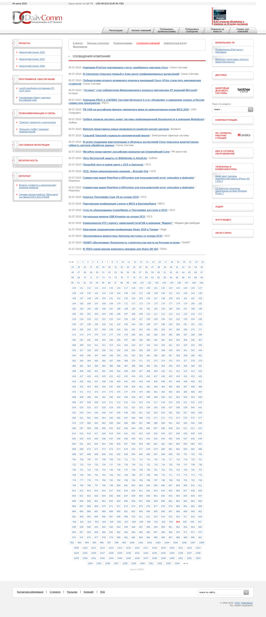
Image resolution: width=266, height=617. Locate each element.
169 (111, 303)
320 (163, 345)
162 (193, 298)
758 (74, 475)
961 (111, 532)
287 (185, 334)
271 (200, 329)
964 (133, 532)
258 (104, 329)
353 (141, 355)
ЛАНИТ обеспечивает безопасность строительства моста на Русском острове (131, 242)
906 (104, 516)
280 (133, 334)
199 (200, 308)
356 (163, 355)
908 (119, 516)
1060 (142, 563)
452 (74, 386)
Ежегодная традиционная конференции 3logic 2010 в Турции (120, 229)
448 (178, 381)
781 (111, 480)
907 (111, 516)
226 (133, 319)
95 (103, 282)
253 (200, 324)
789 (170, 480)
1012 (102, 548)
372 (148, 360)
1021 (180, 548)
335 (141, 350)
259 (111, 329)
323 (185, 345)
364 (89, 360)
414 (193, 371)
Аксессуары (223, 233)
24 (72, 267)
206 (119, 314)
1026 (93, 553)
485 (185, 392)
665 (185, 444)
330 (104, 350)
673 (111, 449)
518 (163, 402)
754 (178, 470)
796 (89, 485)
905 (96, 516)
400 (89, 371)
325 (200, 345)
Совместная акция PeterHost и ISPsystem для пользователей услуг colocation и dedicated (138, 177)
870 (104, 506)
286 (178, 334)
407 (141, 371)
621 (126, 433)
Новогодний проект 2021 (32, 59)
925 (111, 522)
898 (178, 511)
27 (91, 267)
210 (148, 314)
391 (156, 366)
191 (141, 308)
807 (170, 485)
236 (74, 324)
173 (141, 303)
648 (193, 438)
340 (178, 350)
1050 (171, 558)
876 (148, 506)
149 (96, 298)
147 (81, 298)
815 (96, 490)
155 (141, 298)
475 (111, 392)
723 (81, 464)
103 (157, 282)
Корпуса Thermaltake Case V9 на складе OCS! (111, 197)
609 (170, 428)
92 (84, 282)
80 (146, 277)
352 (133, 355)
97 (115, 282)
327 (81, 350)
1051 (180, 558)
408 (148, 371)
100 (134, 282)
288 (193, 334)
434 (74, 381)
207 (126, 314)
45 (202, 267)
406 (133, 371)
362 (74, 360)
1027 (102, 553)
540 (193, 407)
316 (133, 345)
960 (104, 532)
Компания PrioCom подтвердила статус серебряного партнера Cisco (125, 67)
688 (89, 454)
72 (97, 277)
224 (119, 319)
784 (133, 480)
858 (148, 501)
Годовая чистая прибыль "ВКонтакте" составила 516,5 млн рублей (38, 195)
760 (89, 475)
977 (96, 537)
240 (104, 324)
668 (74, 449)
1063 (168, 563)
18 (172, 262)
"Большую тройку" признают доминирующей (34, 130)
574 (178, 418)
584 (119, 423)
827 (185, 490)
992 (72, 542)
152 (119, 298)
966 (148, 532)
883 (200, 506)
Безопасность (28, 160)
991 (200, 537)
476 (119, 392)
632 (74, 438)
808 (178, 485)
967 (156, 532)
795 (81, 485)
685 (200, 449)
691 (111, 454)
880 (178, 506)
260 (119, 329)
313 (111, 345)
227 (141, 319)
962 (119, 532)
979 (111, 537)
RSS (102, 592)
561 (81, 418)
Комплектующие (226, 120)
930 (148, 522)
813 (81, 490)
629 (185, 433)
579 (81, 423)
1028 (110, 553)
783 (126, 480)
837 (126, 496)
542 (74, 412)
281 (141, 334)
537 (170, 407)
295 (111, 340)
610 (178, 428)
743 (96, 470)
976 (89, 537)
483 (170, 392)
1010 (85, 548)
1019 (163, 548)
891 (126, 511)
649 (200, 438)
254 (74, 329)
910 (133, 516)
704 (74, 459)
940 (89, 527)
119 (141, 288)
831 (81, 496)
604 (133, 428)
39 (165, 267)
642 (148, 438)
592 (178, 423)
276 (104, 334)
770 (163, 475)
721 (200, 459)
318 (148, 345)
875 (141, 506)
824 (163, 490)
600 (104, 428)
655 (111, 444)
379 (200, 360)
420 (104, 376)
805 (156, 485)
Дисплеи (221, 75)
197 (185, 308)
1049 (163, 558)
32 (122, 267)
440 (119, 381)
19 (178, 262)
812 (74, 490)
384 (104, 366)
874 (133, 506)
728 (119, 464)
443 (141, 381)
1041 (93, 558)
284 (163, 334)
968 (163, 532)
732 (148, 464)
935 (185, 522)
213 (170, 314)
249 (170, 324)
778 (89, 480)
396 (193, 366)
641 (141, 438)
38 (158, 267)
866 (74, 506)
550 (133, 412)
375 (170, 360)
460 (133, 386)
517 (156, 402)
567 (126, 418)
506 (74, 402)
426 (148, 376)
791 (185, 480)
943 (111, 527)
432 (193, 376)
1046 (137, 558)
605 (141, 428)
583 (111, 423)
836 (119, 496)
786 (148, 480)
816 (104, 490)
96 (109, 282)
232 (178, 319)
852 (104, 501)
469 (200, 386)
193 (156, 308)
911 (141, 516)
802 (133, 485)
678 (148, 449)
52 (109, 272)
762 (104, 475)
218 (74, 319)
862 (178, 501)
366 (104, 360)
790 (178, 480)
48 (85, 272)
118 (133, 288)
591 (170, 423)
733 (156, 464)
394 (178, 366)
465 (170, 386)
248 (163, 324)
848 (74, 501)
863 (185, 501)
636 (104, 438)
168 (104, 303)
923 (97, 522)
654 (104, 444)
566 (119, 418)
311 (96, 345)
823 (156, 490)
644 (163, 438)
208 (133, 314)
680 (163, 449)
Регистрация (116, 30)
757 (200, 470)
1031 (137, 553)
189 (126, 308)
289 (200, 334)
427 (156, 376)
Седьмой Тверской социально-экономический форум (116, 135)
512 (119, 402)
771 (170, 475)
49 (91, 272)
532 (133, 407)
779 (96, 480)
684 (193, 449)
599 (96, 428)
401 (96, 371)
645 (170, 438)
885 (81, 511)
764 (119, 475)
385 (111, 366)
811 (200, 485)
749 (141, 470)
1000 (131, 542)
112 (89, 288)
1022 (189, 548)
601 (111, 428)
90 (72, 282)
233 (185, 319)
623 (141, 433)
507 (81, 402)
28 (97, 267)
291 (81, 340)
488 (74, 397)
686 (74, 454)
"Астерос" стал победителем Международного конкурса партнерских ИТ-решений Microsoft (140, 90)
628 (178, 433)
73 (103, 277)
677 (141, 449)
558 (193, 412)
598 (89, 428)
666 (193, 444)
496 (133, 397)
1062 (159, 563)
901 (200, 511)
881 (185, 506)
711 (126, 459)
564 (104, 418)
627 (170, 433)
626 (163, 433)
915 (170, 516)
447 (170, 381)
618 (104, 433)
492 (104, 397)
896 (163, 511)
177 (170, 303)
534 (148, 407)
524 (74, 407)
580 (89, 423)
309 (81, 345)
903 (81, 516)
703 (200, 454)
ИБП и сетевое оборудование (225, 152)
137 (141, 293)
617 (96, 433)
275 (96, 334)
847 (200, 496)
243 (126, 324)
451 (200, 381)
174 (148, 303)
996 (101, 542)
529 (111, 407)
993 (79, 542)
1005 (175, 542)
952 (178, 527)
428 (163, 376)
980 (119, 537)
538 (178, 407)
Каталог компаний (141, 30)
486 (193, 392)
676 (133, 449)
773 (185, 475)
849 (81, 501)
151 (111, 298)
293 (96, 340)
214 (178, 314)
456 (104, 386)
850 (89, 501)
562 (89, 418)
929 (141, 522)
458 (119, 386)
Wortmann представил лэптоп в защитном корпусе (232, 60)
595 (200, 423)
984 (148, 537)
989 (185, 537)
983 (141, 537)
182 (74, 308)
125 (185, 288)
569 (141, 418)
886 (89, 511)
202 (89, 314)
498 (148, 397)
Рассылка (72, 592)
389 (141, 366)
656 (119, 444)
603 (126, 428)
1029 (119, 553)
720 (193, 459)
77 (128, 277)
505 (200, 397)
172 (133, 303)
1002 (149, 542)
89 (202, 277)
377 (185, 360)
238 (89, 324)
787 (156, 480)
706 (89, 459)
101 (142, 282)
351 (126, 355)
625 (156, 433)
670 (89, 449)
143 (185, 293)
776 (74, 480)
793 (200, 480)
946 (133, 527)
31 (115, 267)
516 (148, 402)
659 (141, 444)
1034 (163, 553)
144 (193, 293)
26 (85, 267)
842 (163, 496)
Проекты (24, 43)
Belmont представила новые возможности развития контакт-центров (126, 129)
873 (126, 506)
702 (193, 454)
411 (170, 371)
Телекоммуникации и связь (37, 113)
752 (163, 470)
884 (74, 511)
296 (119, 340)
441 (126, 381)
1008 (201, 542)
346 (89, 355)
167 (96, 303)
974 (74, 537)
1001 (140, 542)
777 (81, 480)
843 (170, 496)
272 (74, 334)
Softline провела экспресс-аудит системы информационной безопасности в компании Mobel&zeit (143, 119)
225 (126, 319)
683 (185, 449)
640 (133, 438)
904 (89, 516)
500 (163, 397)
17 (165, 262)
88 (195, 277)
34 (134, 267)
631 (200, 433)
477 (126, 392)
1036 (180, 553)
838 (133, 496)
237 (81, 324)
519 (170, 402)
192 (148, 308)
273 (81, 334)
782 (119, 480)
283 (156, 334)
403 (111, 371)
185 (96, 308)
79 (140, 277)
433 (200, 376)
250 (178, 324)
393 (170, 366)
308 (74, 345)
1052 (189, 558)
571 (156, 418)
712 (133, 459)
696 (148, 454)
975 (81, 537)
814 (89, 490)
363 (81, 360)
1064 (177, 563)
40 (171, 267)
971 (185, 532)
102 (149, 282)
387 (126, 366)
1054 (90, 563)
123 (170, 288)
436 (89, 381)
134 (119, 293)
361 (200, 355)
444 (148, 381)
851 (96, 501)
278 (119, 334)
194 (163, 308)
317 (141, 345)
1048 (154, 558)
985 (156, 537)
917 (185, 516)
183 (81, 308)
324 (193, 345)
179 (185, 303)
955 (200, 527)
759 (81, 475)
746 (119, 470)
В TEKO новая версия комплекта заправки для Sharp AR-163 (120, 249)
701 (185, 454)
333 (126, 350)
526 (89, 407)
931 (156, 522)
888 (104, 511)
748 (133, 470)
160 (178, 298)
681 (170, 449)
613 (200, 428)
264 (148, 329)
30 (109, 267)
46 (72, 272)
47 (79, 272)
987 (170, 537)
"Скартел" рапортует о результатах (37, 122)
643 (156, 438)
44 (195, 267)
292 (89, 340)
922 (89, 522)
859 (156, 501)
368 (119, 360)
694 (133, 454)
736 (178, 464)
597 (81, 428)
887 (96, 511)
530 (119, 407)
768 (148, 475)
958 (89, 532)
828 (193, 490)
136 (133, 293)
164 (74, 303)
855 (126, 501)
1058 (124, 563)
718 (178, 459)
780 (104, 480)
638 (119, 438)
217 (200, 314)
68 (72, 277)
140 (163, 293)
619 (111, 433)
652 (89, 444)
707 (96, 459)
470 (74, 392)
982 (133, 537)
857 (141, 501)
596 (74, 428)
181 (200, 303)
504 (193, 397)
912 (148, 516)
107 (186, 282)
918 (193, 516)
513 (126, 402)
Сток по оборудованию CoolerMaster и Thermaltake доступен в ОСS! (125, 210)
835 (111, 496)
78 (134, 277)
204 (104, 314)
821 (141, 490)
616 (89, 433)
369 (126, 360)
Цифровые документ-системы (222, 90)
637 (111, 438)
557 (185, 412)
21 (190, 262)
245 (141, 324)
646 (178, 438)
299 (141, 340)
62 (171, 272)
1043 (110, 558)
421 (111, 376)
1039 (76, 558)
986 (163, 537)
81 (152, 277)
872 (119, 506)
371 (141, 360)
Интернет (25, 176)
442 (133, 381)
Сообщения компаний (91, 56)
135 (126, 293)
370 (133, 360)
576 (193, 418)
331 (111, 350)
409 (156, 371)
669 (81, 449)
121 (156, 288)
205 (111, 314)
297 (126, 340)
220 (89, 319)
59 (152, 272)
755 (185, 470)
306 (193, 340)
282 (148, 334)
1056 (107, 563)
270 (193, 329)
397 (200, 366)
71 (91, 277)
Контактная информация (30, 592)
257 (96, 329)
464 (163, 386)
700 (178, 454)
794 (74, 485)
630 (193, 433)
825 (170, 490)
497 (141, 397)
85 (177, 277)
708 (104, 459)
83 (165, 277)
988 (178, 537)
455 (96, 386)
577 (200, 418)
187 (111, 308)
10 (122, 262)
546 (104, 412)
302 (163, 340)
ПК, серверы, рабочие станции (223, 135)
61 (165, 272)
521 (185, 402)
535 (156, 407)
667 (200, 444)
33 (128, 267)
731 (141, 464)
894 (148, 511)
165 (81, 303)
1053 (198, 558)
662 (163, 444)
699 (170, 454)
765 (126, 475)
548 (119, 412)
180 (193, 303)
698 (163, 454)
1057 (116, 563)
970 (178, 532)
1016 (137, 548)
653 (96, 444)
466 (178, 386)
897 (170, 511)
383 (96, 366)
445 (156, 381)
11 (129, 262)
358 (178, 355)
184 (89, 308)
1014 (119, 548)
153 (126, 298)
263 (141, 329)
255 (81, 329)
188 (119, 308)
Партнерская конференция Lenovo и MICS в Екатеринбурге (119, 203)
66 (195, 272)
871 (111, 506)
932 (163, 522)
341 (185, 350)
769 (156, 475)
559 (200, 412)
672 (104, 449)
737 (185, 464)
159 (170, 298)
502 (178, 397)
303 (170, 340)
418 (89, 376)
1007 (192, 542)
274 (89, 334)
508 (89, 402)
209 (141, 314)
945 (126, 527)
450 (193, 381)
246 (148, 324)
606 (148, 428)
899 (185, 511)
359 (185, 355)
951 (170, 527)
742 (89, 470)
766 (133, 475)
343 (200, 350)
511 (111, 402)
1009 (76, 548)
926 (119, 522)
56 (134, 272)
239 (96, 324)
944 (119, 527)
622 (133, 433)
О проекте (55, 592)
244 (133, 324)
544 (89, 412)
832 (89, 496)
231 (170, 319)
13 (141, 262)
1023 (198, 548)
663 (170, 444)
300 (148, 340)
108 (194, 282)
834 (104, 496)
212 (163, 314)
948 (148, 527)
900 (193, 511)
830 (74, 496)
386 (119, 366)
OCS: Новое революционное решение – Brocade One (115, 171)
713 (141, 459)
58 (146, 272)
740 (74, 470)
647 (185, 438)
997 (109, 542)
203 (96, 314)
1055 (98, 563)
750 (148, 470)
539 (185, 407)
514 (133, 402)
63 (177, 272)
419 (96, 376)
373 (156, 360)
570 (148, 418)
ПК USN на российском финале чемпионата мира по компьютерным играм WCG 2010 (136, 109)
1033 (154, 553)
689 (96, 454)
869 (96, 506)
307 (200, 340)
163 (200, 298)
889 (111, 511)
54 (122, 272)
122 (163, 288)
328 (89, 350)
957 (81, 532)
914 (163, 516)
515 (141, 402)
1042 (102, 558)
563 (96, 418)
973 (200, 532)
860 (163, 501)
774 (193, 475)
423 (126, 376)
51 (103, 272)
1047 (145, 558)
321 (170, 345)
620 (119, 433)
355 (156, 355)
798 (104, 485)
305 (185, 340)
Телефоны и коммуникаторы (226, 167)
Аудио (219, 206)
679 (156, 449)
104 (164, 282)
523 (200, 402)
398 (74, 371)
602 (119, 428)
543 (81, 412)
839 (141, 496)
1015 (128, 548)
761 (96, 475)
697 (156, 454)
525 (81, 407)
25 (79, 267)
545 (96, 412)
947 (141, 527)
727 (111, 464)
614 (74, 433)
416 (74, 376)
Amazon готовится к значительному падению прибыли (37, 186)
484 (178, 392)
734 (163, 464)
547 (111, 412)
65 (189, 272)
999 (124, 542)
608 (163, 428)
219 (81, 319)
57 (140, 272)
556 (178, 412)
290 (74, 340)
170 (119, 303)
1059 (133, 563)
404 (119, 371)
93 (91, 282)
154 (133, 298)
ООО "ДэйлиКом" (244, 603)
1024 (76, 553)
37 (152, 267)
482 (163, 392)
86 (183, 277)
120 (148, 288)
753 (170, 470)
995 (94, 542)
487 (200, 392)
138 (148, 293)
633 (81, 438)
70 (85, 277)
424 (133, 376)
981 (126, 537)
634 (89, 438)
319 (156, 345)
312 (104, 345)
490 (89, 397)
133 (111, 293)
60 (158, 272)
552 (148, 412)
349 (111, 355)
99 (128, 282)
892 (133, 511)
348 (104, 355)
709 (111, 459)
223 (111, 319)
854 (119, 501)
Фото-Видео (223, 219)
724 (89, 464)
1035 (171, 553)
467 (185, 386)
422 (119, 376)
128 (74, 293)
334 (133, 350)
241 (111, 324)
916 (178, 516)
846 (193, 496)
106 (179, 282)
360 (193, 355)
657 (126, 444)
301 (156, 340)
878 (163, 506)
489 (81, 397)
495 (126, 397)
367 (111, 360)
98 (121, 282)
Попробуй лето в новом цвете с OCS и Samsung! (113, 164)
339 (170, 350)
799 (111, 485)
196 (178, 308)
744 (104, 470)
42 (183, 267)
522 (193, 402)
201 (81, 314)
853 (111, 501)
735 (170, 464)
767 (141, 475)
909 (126, 516)
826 (178, 490)
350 (119, 355)
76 (122, 277)
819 (126, 490)
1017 (145, 548)
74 (109, 277)
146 (74, 298)
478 (133, 392)
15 (153, 262)
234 (193, 319)
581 (96, 423)
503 (185, 397)
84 (171, 277)
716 (163, 459)
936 (192, 522)
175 (156, 303)
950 (163, 527)
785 (141, 480)
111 (81, 288)
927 (126, 522)
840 (148, 496)
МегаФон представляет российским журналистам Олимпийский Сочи (126, 151)
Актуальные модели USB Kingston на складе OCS (114, 216)
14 (147, 262)
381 (81, 366)
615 (81, 433)
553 (156, 412)
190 (133, 308)
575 (185, 418)
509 (96, 402)
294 (104, 340)
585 (126, 423)
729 (126, 464)
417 (81, 376)
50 (97, 272)
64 (183, 272)
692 (119, 454)
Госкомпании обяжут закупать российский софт (34, 98)
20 (184, 262)
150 (104, 298)
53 (115, 272)
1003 (158, 542)
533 (141, 407)
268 (178, 329)
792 (193, 480)
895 (156, 511)
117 (126, 288)
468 (193, 386)
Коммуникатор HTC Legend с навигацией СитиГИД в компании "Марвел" (128, 223)
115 (111, 288)
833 (96, 496)
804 (148, 485)
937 (200, 522)
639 (126, 438)
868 (89, 506)
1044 (119, 558)
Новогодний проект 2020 (32, 66)
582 (104, 423)
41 (177, 267)
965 (141, 532)
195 (170, 308)
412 (178, 371)
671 (96, 449)
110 (74, 288)
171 (126, 303)
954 (193, 527)
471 (81, 392)
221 (96, 319)
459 (126, 386)
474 (104, 392)
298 (133, 340)
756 (193, 470)
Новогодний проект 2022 (32, 52)
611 (185, 428)
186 (104, 308)
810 (193, 485)
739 (200, 464)
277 (111, 334)
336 (148, 350)
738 (193, 464)
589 (156, 423)
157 (156, 298)
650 (74, 444)
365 (96, 360)
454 (89, 386)
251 (185, 324)
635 (96, 438)
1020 (171, 548)
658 (133, 444)
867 (81, 506)
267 (170, 329)
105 (172, 282)
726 (104, 464)
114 (104, 288)
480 (148, 392)
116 (119, 288)
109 (201, 282)
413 (185, 371)
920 (74, 522)
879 (170, 506)
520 (178, 402)
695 (141, 454)
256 (89, 329)
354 (148, 355)
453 (81, 386)
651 (81, 444)
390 (148, 366)
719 (185, 459)
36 (146, 267)
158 (163, 298)
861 (170, 501)
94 (97, 282)
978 (104, 537)
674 (119, 449)
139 (156, 293)
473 (96, 392)
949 (156, 527)
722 (74, 464)
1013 (110, 548)
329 (96, 350)
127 (200, 288)
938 (74, 527)
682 (178, 449)
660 (148, 444)
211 (156, 314)
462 (148, 386)
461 (141, 386)
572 (163, 418)
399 (81, 371)
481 (156, 392)
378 (193, 360)
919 (200, 516)
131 (96, 293)
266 (163, 329)
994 (87, 542)
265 (156, 329)
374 (163, 360)
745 (111, 470)
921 (82, 522)
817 (111, 490)
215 (185, 314)
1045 (128, 558)
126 (193, 288)
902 (74, 516)
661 (156, 444)
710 (119, 459)
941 (96, 527)
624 (148, 433)
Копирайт (89, 592)
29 (103, 267)
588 (148, 423)
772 (178, 475)
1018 (154, 548)
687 (81, 454)
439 (111, 381)
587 (141, 423)
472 (89, 392)
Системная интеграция (34, 145)
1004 (166, 542)
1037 (189, 553)
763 (111, 475)
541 (200, 407)
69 (79, 277)
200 (74, 314)
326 (74, 350)
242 (119, 324)
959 (96, 532)
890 (119, 511)
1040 (85, 558)
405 (126, 371)
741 (81, 470)
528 (104, 407)
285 (170, 334)
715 (156, 459)
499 (156, 397)
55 (128, 272)
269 (185, 329)
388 (133, 366)
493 (111, 397)
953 (185, 527)
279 (126, 334)
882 (193, 506)
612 (193, 428)
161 (185, 298)
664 (178, 444)
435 (81, 381)
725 (96, 464)
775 (200, 475)
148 (89, 298)
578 (74, 423)
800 (119, 485)
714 (148, 459)
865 (200, 501)
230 (163, 319)
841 (156, 496)
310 (89, 345)
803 (141, 485)
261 (126, 329)
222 (104, 319)
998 (116, 542)
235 (200, 319)
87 (189, 277)
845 (185, 496)
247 (156, 324)
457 (111, 386)
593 (185, 423)
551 (141, 412)
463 (156, 386)
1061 (151, 563)
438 (104, 381)
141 (170, 293)
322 (178, 345)
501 (170, 397)
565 (111, 418)
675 (126, 449)
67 (202, 272)
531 (126, 407)
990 (193, 537)
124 (178, 288)
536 (163, 407)
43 (189, 267)
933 (171, 522)
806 (163, 485)
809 (185, 485)
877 (156, 506)
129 (81, 293)
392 (163, 366)
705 (81, 459)
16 (159, 262)
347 (96, 355)
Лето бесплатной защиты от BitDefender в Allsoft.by (115, 158)
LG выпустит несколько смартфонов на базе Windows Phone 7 (231, 191)
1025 (85, 553)
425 (141, 376)
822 (148, 490)
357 (170, 355)
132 (104, 293)
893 (141, 511)
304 (178, 340)
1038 (198, 553)
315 (126, 345)
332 (119, 350)
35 (140, 267)
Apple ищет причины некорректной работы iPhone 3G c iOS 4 (232, 178)
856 (133, 501)
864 (193, 501)
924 (104, 522)
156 (148, 298)
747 (126, 470)
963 (126, 532)
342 (193, 350)
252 (193, 324)
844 (178, 496)
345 (81, 355)
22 (196, 262)
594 (193, 423)
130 (89, 293)
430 (178, 376)
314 (119, 345)
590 (163, 423)
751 (156, 470)
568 (133, 418)
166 (89, 303)
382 (89, 366)
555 (170, 412)
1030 (128, 553)
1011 (93, 548)
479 (141, 392)
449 (185, 381)
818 (119, 490)
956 (74, 532)
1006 (184, 542)
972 (193, 532)
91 (78, 282)
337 (156, 350)
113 (96, 288)
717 (170, 459)
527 (96, 407)
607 (156, 428)
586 (133, 423)
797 (96, 485)
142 (178, 293)
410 (163, 371)
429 (170, 376)
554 (163, 412)
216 (193, 314)
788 (163, 480)
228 (148, 319)
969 (170, 532)
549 (126, 412)
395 (185, 366)
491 (96, 397)
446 (163, 381)
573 (170, 418)
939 (81, 527)
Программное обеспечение (37, 79)
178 (178, 303)
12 (135, 262)
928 (134, 522)
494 (119, 397)
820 (133, 490)
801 (126, 485)
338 (163, 350)
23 (202, 262)
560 (74, 418)
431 (185, 376)
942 (104, 527)
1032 (145, 553)
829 (200, 490)
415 (200, 371)
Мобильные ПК (225, 42)
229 (156, 319)
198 (193, 308)
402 (104, 371)
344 (74, 355)
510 (104, 402)
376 (178, 360)
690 (104, 454)
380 (74, 366)
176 (163, 303)
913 (156, 516)
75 (115, 277)
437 (96, 381)
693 (126, 454)
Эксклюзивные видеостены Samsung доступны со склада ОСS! (122, 235)
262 (133, 329)
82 (158, 277)
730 (133, 464)
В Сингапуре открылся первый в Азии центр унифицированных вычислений (131, 74)
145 (200, 293)
